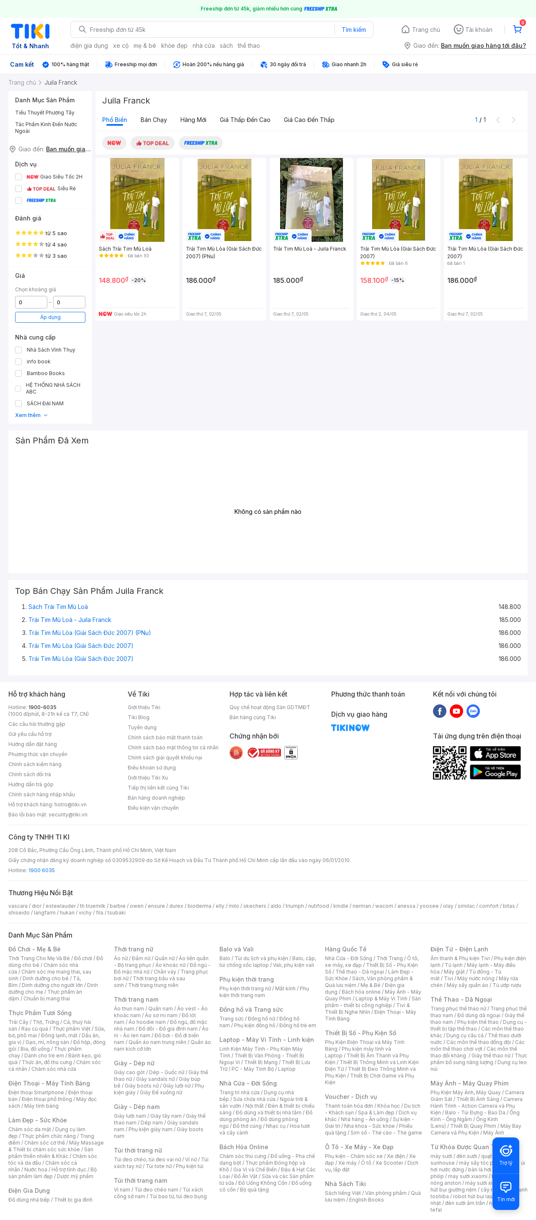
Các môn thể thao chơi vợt (477, 1045)
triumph (295, 906)
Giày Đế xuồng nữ (161, 1092)
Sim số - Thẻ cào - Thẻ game (386, 1132)
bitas (509, 906)
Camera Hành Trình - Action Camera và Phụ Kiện (476, 1106)
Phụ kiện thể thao (478, 1022)
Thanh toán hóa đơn (349, 1106)
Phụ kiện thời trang (246, 979)
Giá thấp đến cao (245, 119)
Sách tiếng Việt (343, 1193)
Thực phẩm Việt (71, 1029)
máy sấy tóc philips (482, 1163)
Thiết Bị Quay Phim (473, 1126)
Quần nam (160, 1008)
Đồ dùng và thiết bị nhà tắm (269, 1112)
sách (226, 45)
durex (176, 906)
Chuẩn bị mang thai (46, 998)
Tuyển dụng (142, 727)
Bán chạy (154, 119)
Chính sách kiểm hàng (35, 764)
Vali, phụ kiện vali (293, 965)
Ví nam (122, 1189)
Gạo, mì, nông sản (47, 1042)
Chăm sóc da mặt (29, 1129)
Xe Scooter (389, 1163)
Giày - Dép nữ (134, 1063)
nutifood (318, 906)
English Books (366, 1200)
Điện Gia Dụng (29, 1190)
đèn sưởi (466, 1156)
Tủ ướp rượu (506, 985)
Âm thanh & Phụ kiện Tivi (460, 958)
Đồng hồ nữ (261, 1018)
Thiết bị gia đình (73, 1200)
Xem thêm (31, 415)
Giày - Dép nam (137, 1106)
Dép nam (152, 1122)
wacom (384, 906)
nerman (362, 906)
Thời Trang (389, 958)
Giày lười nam (130, 1116)
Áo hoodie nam (147, 1022)
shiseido (19, 912)
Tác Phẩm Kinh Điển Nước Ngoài (46, 127)
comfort (489, 906)
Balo (224, 958)
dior (36, 906)
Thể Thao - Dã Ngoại (461, 999)
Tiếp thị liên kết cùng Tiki (158, 788)
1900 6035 (41, 870)
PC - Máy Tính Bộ (253, 1069)
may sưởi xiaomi (467, 1176)
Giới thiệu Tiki (144, 707)
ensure (156, 906)
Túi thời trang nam (140, 1180)
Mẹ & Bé (371, 985)
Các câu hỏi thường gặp (36, 724)
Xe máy (347, 1163)
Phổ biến (114, 119)
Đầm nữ (141, 958)
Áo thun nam (129, 1008)
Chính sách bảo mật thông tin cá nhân (173, 747)
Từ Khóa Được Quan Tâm (466, 1146)
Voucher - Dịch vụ (351, 1096)
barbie (118, 906)
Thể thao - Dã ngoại (359, 972)
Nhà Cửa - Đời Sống (248, 1083)
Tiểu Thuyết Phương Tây (45, 112)
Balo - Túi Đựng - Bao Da (475, 1112)
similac (466, 906)
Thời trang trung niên (153, 985)
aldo (276, 906)
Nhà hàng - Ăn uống (365, 1119)
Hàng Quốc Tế (345, 949)
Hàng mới (193, 119)
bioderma (199, 906)
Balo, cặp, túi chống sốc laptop (267, 961)
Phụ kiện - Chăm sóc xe (354, 1156)
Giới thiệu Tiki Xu (148, 777)
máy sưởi (441, 1156)
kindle (340, 906)
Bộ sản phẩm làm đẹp (52, 1172)
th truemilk (93, 906)
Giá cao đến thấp (309, 119)
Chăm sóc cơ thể (44, 1143)
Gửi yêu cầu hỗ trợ (30, 734)
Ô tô (366, 1163)
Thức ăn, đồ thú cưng (47, 1062)
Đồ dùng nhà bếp (29, 1200)
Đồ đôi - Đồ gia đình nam (168, 1029)
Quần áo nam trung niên (157, 1042)
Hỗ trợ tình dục (69, 1169)
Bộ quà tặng (254, 1189)
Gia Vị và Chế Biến (255, 1169)
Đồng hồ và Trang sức (251, 1009)
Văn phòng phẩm (386, 1193)
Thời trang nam (136, 999)
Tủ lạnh (454, 965)
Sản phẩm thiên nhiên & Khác (50, 1152)
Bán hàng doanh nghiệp (156, 798)
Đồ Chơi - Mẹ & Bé (34, 949)
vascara (18, 906)
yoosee (429, 906)
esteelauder (61, 906)
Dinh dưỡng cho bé (46, 978)
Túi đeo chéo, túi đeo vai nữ (147, 1159)
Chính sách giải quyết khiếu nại (165, 757)
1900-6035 (42, 707)
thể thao (249, 45)
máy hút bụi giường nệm (474, 1186)
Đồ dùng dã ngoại (478, 1015)
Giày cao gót (129, 1072)
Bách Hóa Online (243, 1146)
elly (220, 906)
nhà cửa (204, 45)
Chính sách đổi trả (29, 774)
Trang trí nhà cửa (239, 1092)
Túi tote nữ (159, 1166)
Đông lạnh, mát (59, 1035)
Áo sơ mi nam (161, 1015)
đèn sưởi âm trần (465, 1203)
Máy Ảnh (493, 1132)
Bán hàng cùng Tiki (252, 717)
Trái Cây (18, 1022)
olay (448, 906)
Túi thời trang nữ (138, 1150)
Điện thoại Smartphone (36, 1092)
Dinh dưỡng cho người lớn (52, 985)
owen (137, 906)
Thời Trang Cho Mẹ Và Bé (39, 958)
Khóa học (388, 1106)
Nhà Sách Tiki (345, 1183)
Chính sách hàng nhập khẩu (41, 794)
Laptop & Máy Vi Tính (381, 998)
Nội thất (254, 1106)
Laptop (287, 1069)
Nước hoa (35, 1169)
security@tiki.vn (68, 814)
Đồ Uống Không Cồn (262, 1183)
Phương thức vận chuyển (37, 754)
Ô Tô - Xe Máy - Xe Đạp (359, 1146)
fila (99, 912)
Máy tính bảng (41, 1106)
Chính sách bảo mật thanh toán (165, 737)
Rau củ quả (34, 1029)
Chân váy (165, 972)
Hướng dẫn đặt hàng (32, 744)
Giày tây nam (166, 1116)
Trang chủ (426, 29)
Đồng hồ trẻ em (297, 1025)
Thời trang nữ (133, 949)
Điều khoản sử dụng (152, 767)
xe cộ (121, 45)
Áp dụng (50, 317)
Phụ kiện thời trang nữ (245, 988)
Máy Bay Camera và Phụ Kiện (475, 1129)
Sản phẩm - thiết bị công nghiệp (373, 1001)
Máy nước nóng (476, 978)
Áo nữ (121, 958)
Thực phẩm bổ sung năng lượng (478, 1058)
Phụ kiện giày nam (151, 1129)
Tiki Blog (138, 717)
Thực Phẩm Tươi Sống (40, 1012)
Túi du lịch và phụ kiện (261, 958)
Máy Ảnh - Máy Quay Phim (469, 1083)
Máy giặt (454, 972)
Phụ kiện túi (190, 1166)
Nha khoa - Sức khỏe (369, 1126)
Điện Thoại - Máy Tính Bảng (49, 1083)
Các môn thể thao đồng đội (478, 1042)
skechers (254, 906)
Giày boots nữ (142, 1086)
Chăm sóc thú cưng (242, 1156)
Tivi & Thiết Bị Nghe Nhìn (367, 1008)
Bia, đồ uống (35, 1049)
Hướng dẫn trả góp (31, 784)
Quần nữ (165, 958)
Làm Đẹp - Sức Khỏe (37, 1120)
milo (234, 906)
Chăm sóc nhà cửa (53, 1069)
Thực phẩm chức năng (49, 1136)
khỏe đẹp (174, 45)
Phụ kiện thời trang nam (264, 991)
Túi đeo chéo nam (156, 1189)
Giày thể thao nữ (491, 1055)
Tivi (448, 978)
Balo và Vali (236, 949)
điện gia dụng (89, 45)
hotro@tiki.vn (70, 804)
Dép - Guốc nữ (166, 1072)
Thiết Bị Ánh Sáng (477, 1099)
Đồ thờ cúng (247, 1126)
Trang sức (231, 1018)
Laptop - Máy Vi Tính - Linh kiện (266, 1039)
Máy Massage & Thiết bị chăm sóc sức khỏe (56, 1146)
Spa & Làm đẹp (376, 1112)
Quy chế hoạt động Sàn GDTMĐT (269, 707)
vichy (85, 912)
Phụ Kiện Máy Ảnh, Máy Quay (465, 1092)
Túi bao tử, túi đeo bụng (178, 1196)
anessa (406, 906)
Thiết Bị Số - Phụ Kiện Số (360, 1032)
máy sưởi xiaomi (485, 1183)
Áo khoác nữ (170, 965)
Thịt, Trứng (46, 1022)
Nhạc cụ (276, 1126)
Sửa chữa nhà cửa (254, 1099)
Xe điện (396, 1156)
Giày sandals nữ (155, 1079)
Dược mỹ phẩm (75, 1176)
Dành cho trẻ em (44, 1055)
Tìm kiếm (354, 29)
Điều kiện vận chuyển (153, 808)
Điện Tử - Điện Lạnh (459, 949)
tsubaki (117, 912)
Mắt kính (285, 988)
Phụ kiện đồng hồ (254, 1025)
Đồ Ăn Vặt (246, 1176)
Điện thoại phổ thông (47, 1099)
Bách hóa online (361, 992)
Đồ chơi (83, 958)
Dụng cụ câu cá (465, 1035)
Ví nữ (191, 1159)
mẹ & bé (145, 45)
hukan (67, 912)
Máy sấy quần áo (467, 985)
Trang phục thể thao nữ (458, 1008)
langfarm (45, 912)
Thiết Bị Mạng (261, 1062)
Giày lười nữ (177, 1086)
